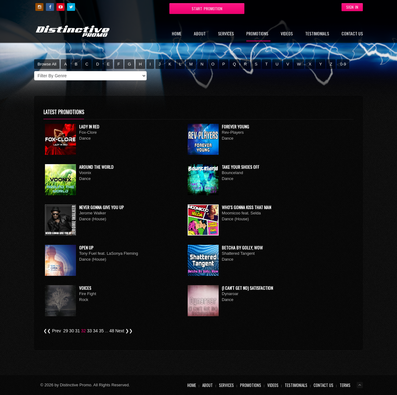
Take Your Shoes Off (240, 167)
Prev (56, 330)
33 (89, 330)
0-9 (343, 64)
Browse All (47, 64)
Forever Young (235, 126)
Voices (85, 288)
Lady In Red (89, 126)
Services (226, 34)
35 (101, 330)
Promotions (257, 34)
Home (176, 34)
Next (119, 330)
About (200, 34)
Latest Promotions (63, 112)
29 (65, 330)
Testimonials (317, 34)
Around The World (96, 167)
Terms (345, 385)
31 (77, 330)
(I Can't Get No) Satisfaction (247, 288)
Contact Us (352, 34)
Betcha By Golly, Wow (242, 247)
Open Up (86, 247)
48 (111, 330)
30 (71, 330)
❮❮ (47, 330)
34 (95, 330)
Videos (287, 34)
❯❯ (129, 330)
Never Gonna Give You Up (101, 207)
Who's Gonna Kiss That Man (246, 207)
